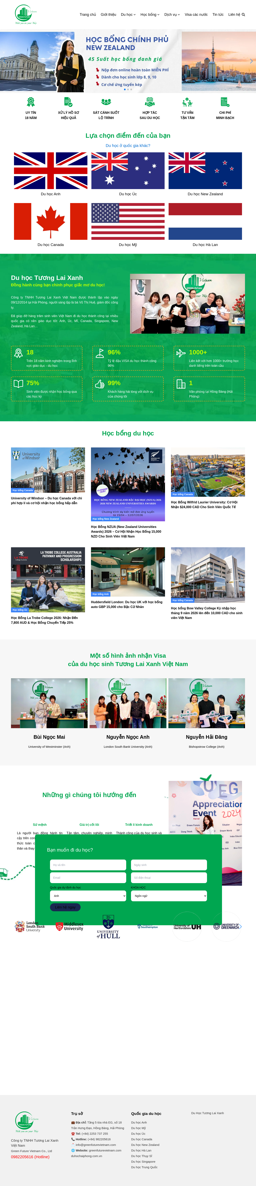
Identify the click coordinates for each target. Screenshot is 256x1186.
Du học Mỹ (138, 1128)
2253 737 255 (99, 1133)
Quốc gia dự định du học (65, 887)
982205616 (103, 1139)
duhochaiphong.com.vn (86, 1156)
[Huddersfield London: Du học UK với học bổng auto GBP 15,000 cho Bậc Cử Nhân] (128, 571)
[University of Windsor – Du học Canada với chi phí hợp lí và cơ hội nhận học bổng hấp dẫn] (48, 470)
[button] (251, 61)
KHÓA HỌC (138, 887)
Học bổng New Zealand (106, 519)
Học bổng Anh (101, 594)
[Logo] (26, 14)
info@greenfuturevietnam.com (96, 1144)
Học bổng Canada (23, 490)
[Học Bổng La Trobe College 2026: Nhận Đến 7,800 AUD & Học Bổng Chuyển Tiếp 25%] (48, 579)
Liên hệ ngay (65, 907)
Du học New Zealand (145, 1144)
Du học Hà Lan (141, 1150)
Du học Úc (138, 1133)
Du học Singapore (143, 1161)
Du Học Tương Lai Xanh (207, 1113)
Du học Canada (141, 1139)
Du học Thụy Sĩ (141, 1156)
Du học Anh (139, 1122)
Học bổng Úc (20, 610)
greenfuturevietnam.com (105, 1150)
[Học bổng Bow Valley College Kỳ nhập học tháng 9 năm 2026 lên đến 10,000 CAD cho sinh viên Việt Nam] (208, 575)
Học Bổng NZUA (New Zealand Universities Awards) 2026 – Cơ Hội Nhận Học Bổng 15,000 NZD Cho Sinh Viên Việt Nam (126, 531)
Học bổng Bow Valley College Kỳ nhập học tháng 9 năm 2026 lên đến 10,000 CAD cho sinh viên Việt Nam (207, 613)
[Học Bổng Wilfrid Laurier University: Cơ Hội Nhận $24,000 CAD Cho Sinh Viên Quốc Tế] (208, 472)
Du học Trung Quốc (144, 1167)
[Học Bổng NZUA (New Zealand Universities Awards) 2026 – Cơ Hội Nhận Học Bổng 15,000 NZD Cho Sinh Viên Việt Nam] (128, 484)
